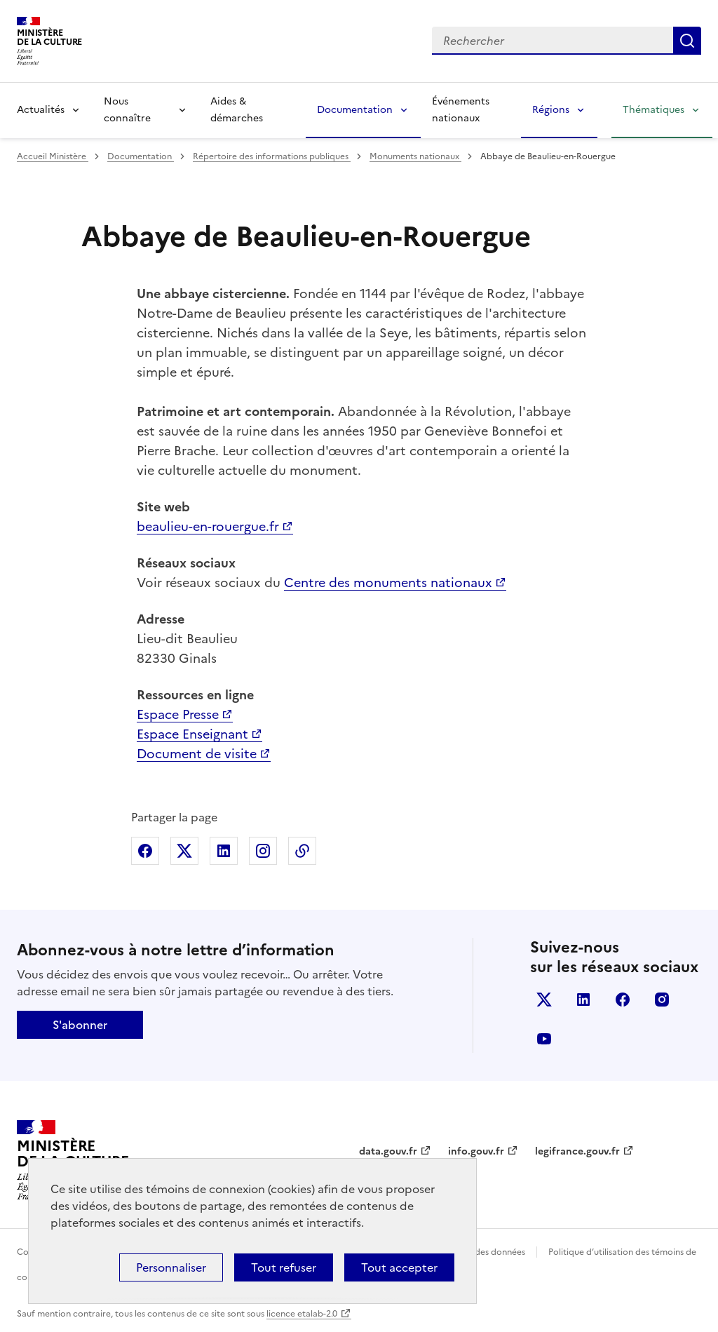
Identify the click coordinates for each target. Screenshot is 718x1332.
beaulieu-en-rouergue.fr (208, 526)
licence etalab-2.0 (301, 1313)
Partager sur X (184, 851)
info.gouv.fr (476, 1151)
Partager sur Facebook (145, 851)
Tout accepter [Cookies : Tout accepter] (399, 1267)
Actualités (41, 109)
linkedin (583, 999)
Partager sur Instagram (263, 851)
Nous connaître (127, 110)
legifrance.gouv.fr (577, 1151)
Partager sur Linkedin (224, 851)
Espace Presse (178, 714)
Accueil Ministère (52, 156)
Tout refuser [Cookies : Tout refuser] (283, 1267)
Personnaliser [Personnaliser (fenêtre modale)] (171, 1267)
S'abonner (80, 1024)
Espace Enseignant (192, 734)
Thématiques (653, 109)
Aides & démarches (236, 110)
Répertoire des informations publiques (272, 156)
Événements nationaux (460, 110)
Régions (550, 109)
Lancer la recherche (687, 41)
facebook (623, 999)
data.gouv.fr (388, 1151)
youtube (544, 1039)
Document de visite (197, 753)
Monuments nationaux (415, 156)
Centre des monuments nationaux (388, 582)
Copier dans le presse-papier (302, 851)
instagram (662, 999)
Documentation (355, 109)
